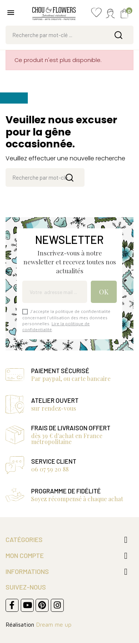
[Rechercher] (69, 35)
